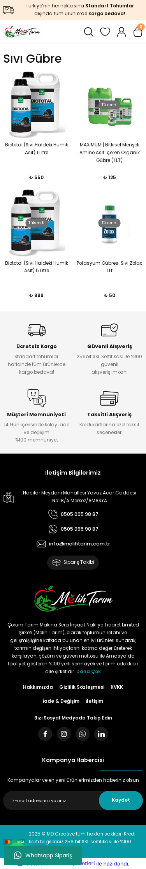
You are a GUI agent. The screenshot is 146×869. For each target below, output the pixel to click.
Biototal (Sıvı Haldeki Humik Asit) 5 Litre (36, 267)
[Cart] (138, 32)
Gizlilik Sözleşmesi (81, 687)
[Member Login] (121, 32)
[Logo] (22, 32)
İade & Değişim (61, 701)
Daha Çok (88, 671)
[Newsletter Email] (73, 800)
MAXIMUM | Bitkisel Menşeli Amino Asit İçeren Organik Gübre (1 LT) (109, 153)
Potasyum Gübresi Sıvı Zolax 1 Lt (109, 267)
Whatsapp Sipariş (43, 855)
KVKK (117, 687)
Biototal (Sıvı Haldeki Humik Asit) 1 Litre (36, 149)
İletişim (94, 701)
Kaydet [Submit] (121, 800)
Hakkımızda (38, 687)
